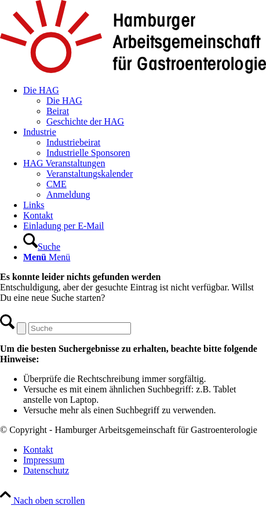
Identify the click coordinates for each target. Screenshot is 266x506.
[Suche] (41, 247)
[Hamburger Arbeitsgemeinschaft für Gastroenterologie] (133, 70)
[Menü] (46, 257)
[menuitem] (144, 106)
